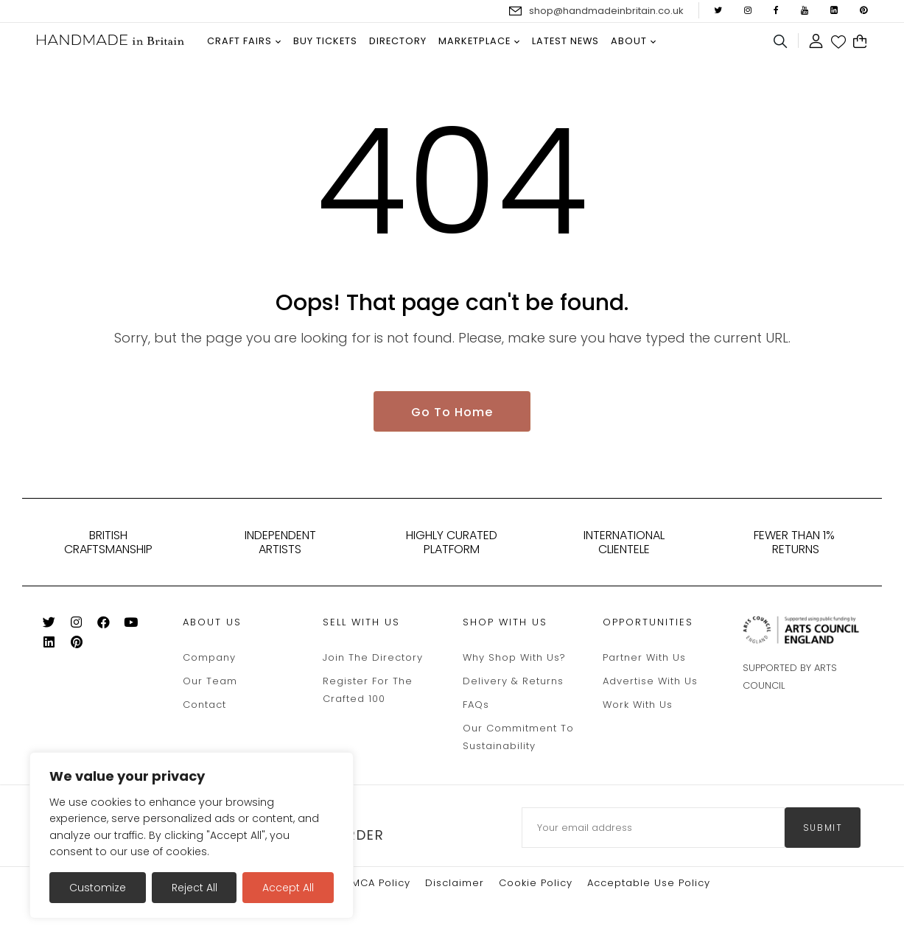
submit (823, 830)
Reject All (194, 887)
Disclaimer (454, 885)
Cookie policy (535, 885)
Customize (97, 887)
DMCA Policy (376, 885)
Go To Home (452, 413)
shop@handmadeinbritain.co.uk (606, 11)
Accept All (288, 887)
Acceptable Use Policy (648, 885)
